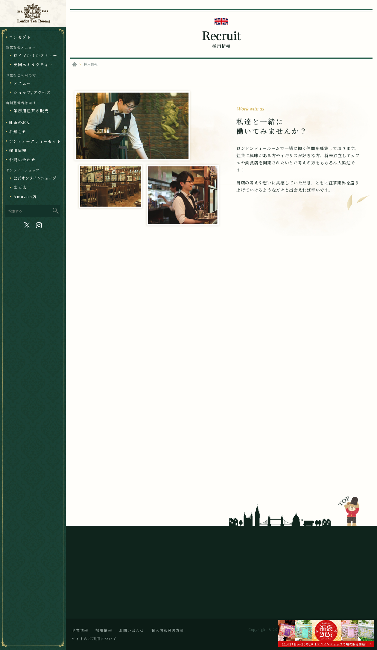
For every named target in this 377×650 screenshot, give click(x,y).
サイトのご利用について (94, 638)
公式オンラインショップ (34, 178)
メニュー (22, 83)
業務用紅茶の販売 (31, 110)
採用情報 (18, 150)
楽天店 (20, 187)
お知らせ (18, 131)
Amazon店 (25, 196)
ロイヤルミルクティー (35, 55)
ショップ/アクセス (32, 92)
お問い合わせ (22, 159)
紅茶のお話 (20, 122)
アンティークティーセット (35, 141)
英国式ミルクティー (33, 64)
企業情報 (80, 630)
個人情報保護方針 (167, 630)
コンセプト (20, 37)
